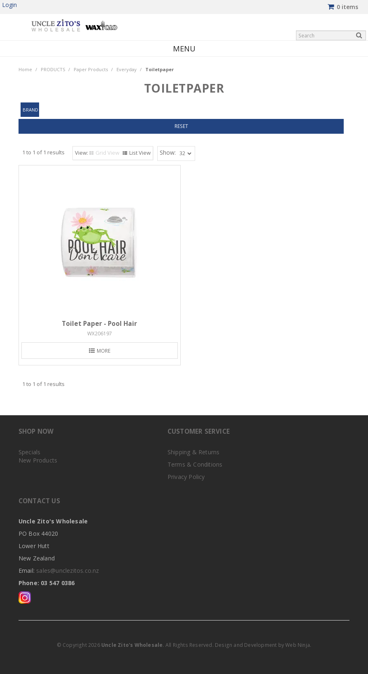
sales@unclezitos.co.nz (67, 570)
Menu (184, 48)
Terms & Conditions (195, 464)
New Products (38, 460)
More (103, 350)
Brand (31, 110)
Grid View (107, 152)
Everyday (126, 69)
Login (9, 5)
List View (140, 152)
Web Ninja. (298, 644)
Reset (181, 126)
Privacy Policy (186, 477)
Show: (168, 152)
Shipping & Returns (194, 452)
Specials (30, 452)
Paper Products (91, 69)
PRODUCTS (53, 69)
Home (25, 69)
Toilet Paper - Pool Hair (99, 323)
